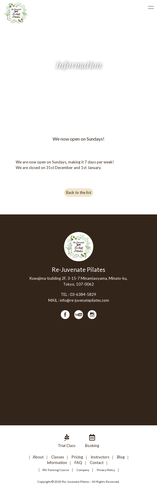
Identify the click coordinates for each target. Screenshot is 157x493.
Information (57, 462)
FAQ (78, 462)
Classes (57, 457)
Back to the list (78, 192)
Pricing (77, 457)
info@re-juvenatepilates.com (84, 300)
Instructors (100, 457)
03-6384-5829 (83, 294)
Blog (121, 457)
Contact (96, 462)
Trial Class (66, 445)
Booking (92, 445)
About (38, 457)
